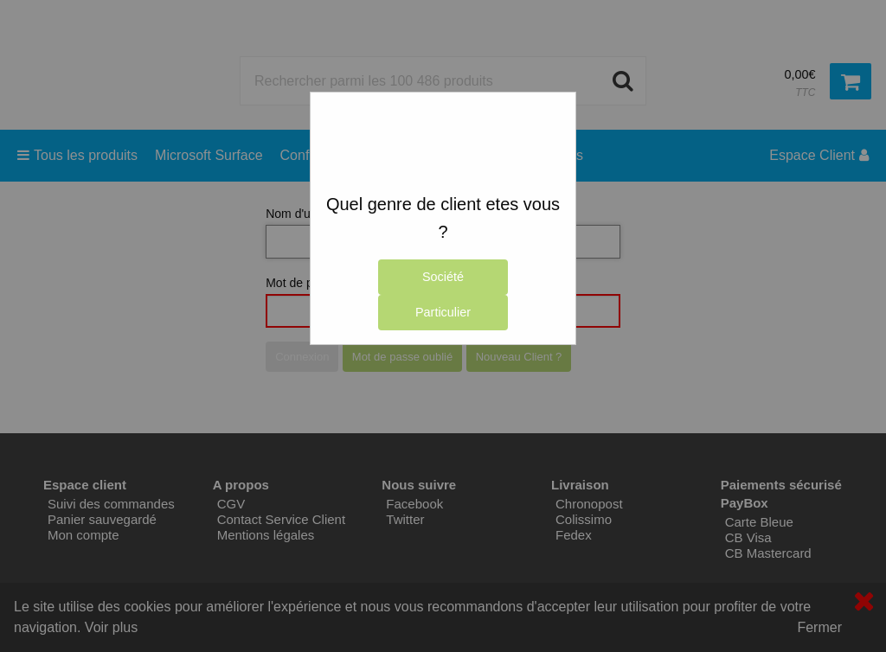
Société (443, 277)
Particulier (443, 312)
